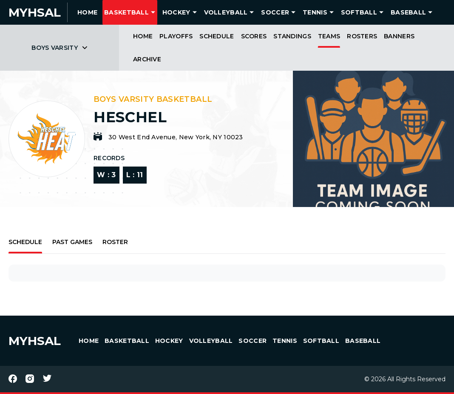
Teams (329, 36)
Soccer (275, 12)
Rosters (362, 36)
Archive (147, 59)
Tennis (315, 12)
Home (143, 36)
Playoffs (176, 36)
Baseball (408, 12)
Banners (399, 36)
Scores (254, 36)
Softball (359, 12)
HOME (87, 12)
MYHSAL (35, 341)
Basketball (126, 12)
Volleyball (226, 12)
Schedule (216, 36)
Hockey (176, 12)
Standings (292, 36)
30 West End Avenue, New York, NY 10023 (175, 137)
